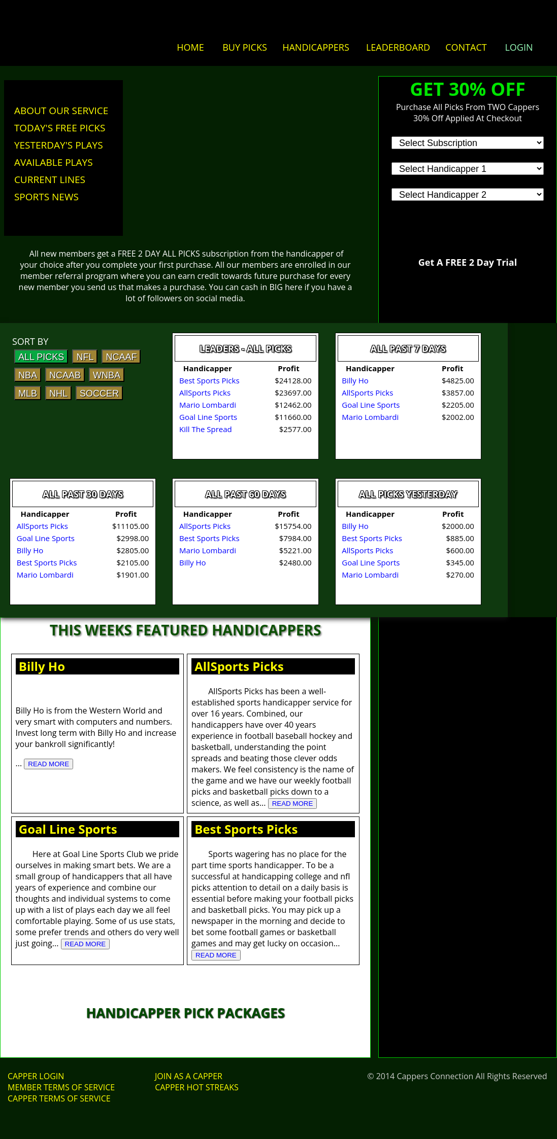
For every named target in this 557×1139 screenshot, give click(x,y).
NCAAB (65, 375)
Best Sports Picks (246, 829)
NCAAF (121, 357)
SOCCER (99, 393)
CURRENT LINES (49, 179)
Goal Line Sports (68, 829)
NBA (27, 375)
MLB (27, 393)
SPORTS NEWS (46, 196)
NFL (84, 357)
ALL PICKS (41, 357)
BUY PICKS (244, 47)
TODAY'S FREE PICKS (60, 127)
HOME (190, 47)
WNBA (106, 375)
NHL (58, 393)
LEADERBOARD (398, 47)
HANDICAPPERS (315, 47)
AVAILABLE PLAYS (53, 162)
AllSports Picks (239, 666)
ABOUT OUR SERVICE (61, 110)
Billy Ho (42, 666)
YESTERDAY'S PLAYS (58, 145)
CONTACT (465, 47)
